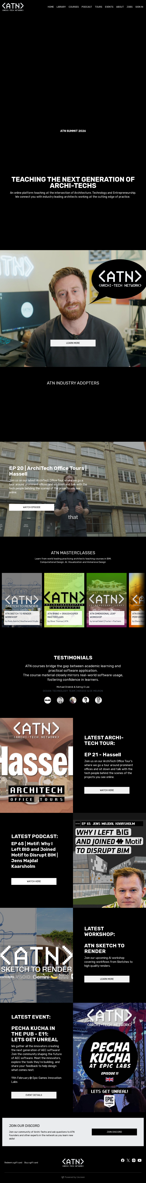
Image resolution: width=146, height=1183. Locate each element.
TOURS (98, 7)
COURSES (74, 7)
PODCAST (87, 7)
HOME (51, 7)
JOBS (130, 7)
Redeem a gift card (13, 1162)
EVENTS (109, 7)
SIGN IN (139, 7)
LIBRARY (61, 7)
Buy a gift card (31, 1162)
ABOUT (120, 7)
